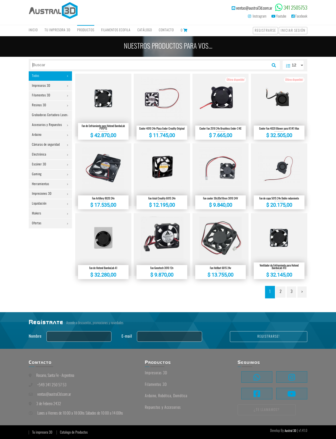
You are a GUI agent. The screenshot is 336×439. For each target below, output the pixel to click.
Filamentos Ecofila (115, 30)
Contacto (166, 30)
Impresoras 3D (42, 87)
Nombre (35, 336)
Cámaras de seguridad (47, 154)
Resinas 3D (39, 108)
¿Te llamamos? (267, 410)
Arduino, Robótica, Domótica (166, 396)
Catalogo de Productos (74, 432)
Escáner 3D (39, 175)
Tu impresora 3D (42, 432)
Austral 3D (290, 430)
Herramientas (41, 196)
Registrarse (265, 30)
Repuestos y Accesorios (163, 408)
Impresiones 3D (42, 207)
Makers (37, 228)
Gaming (37, 186)
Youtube (278, 16)
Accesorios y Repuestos (48, 133)
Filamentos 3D (41, 97)
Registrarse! (268, 336)
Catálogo (144, 30)
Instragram (257, 16)
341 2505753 (295, 8)
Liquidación (40, 218)
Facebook (299, 16)
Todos (36, 76)
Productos (85, 30)
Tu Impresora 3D (57, 30)
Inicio (33, 30)
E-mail (127, 336)
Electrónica (39, 165)
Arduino (37, 143)
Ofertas (37, 239)
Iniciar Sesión (293, 30)
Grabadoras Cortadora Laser (47, 120)
